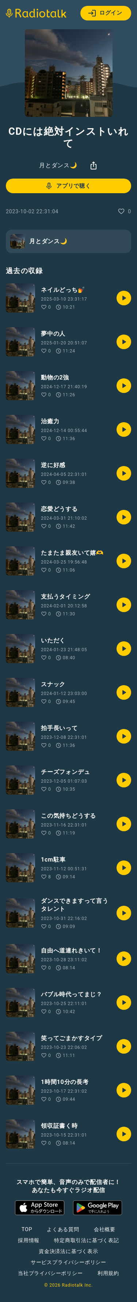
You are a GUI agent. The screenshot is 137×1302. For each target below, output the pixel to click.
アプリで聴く (68, 186)
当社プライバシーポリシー (50, 1273)
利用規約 (108, 1273)
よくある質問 (63, 1229)
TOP (27, 1229)
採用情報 (28, 1240)
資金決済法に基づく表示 (68, 1251)
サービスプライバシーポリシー (68, 1262)
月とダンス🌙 (58, 165)
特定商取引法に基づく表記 (86, 1240)
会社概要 (104, 1229)
